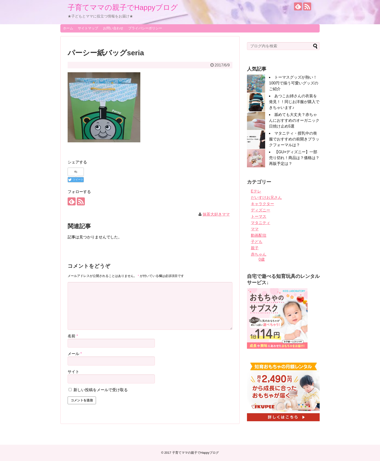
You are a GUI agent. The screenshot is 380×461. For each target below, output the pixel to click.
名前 (73, 336)
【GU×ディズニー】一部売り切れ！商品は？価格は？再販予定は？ (294, 158)
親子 (255, 248)
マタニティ (260, 223)
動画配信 (258, 235)
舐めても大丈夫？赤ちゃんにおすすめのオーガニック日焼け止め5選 (294, 120)
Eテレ (256, 191)
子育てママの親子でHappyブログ (123, 7)
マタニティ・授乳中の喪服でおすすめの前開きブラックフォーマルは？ (294, 139)
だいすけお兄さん (266, 197)
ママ (255, 229)
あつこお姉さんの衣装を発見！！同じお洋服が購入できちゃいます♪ (294, 102)
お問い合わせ (113, 28)
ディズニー (260, 210)
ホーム (68, 28)
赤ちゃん (258, 254)
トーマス (258, 216)
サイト (73, 372)
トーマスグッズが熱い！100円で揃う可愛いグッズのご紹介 (293, 83)
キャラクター (262, 204)
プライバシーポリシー (145, 28)
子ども (256, 242)
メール (75, 354)
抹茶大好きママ (216, 214)
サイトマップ (88, 28)
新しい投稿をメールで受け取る (100, 390)
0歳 (262, 259)
